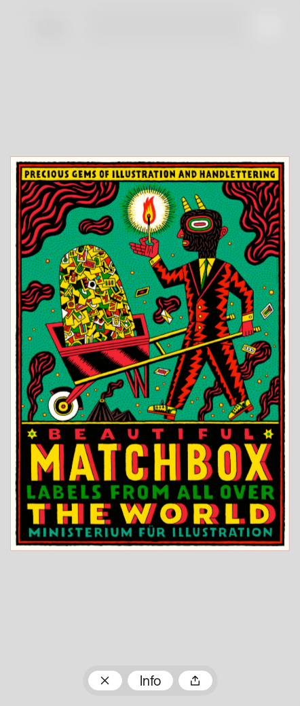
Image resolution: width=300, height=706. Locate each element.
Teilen (195, 680)
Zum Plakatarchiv (105, 680)
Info (150, 682)
